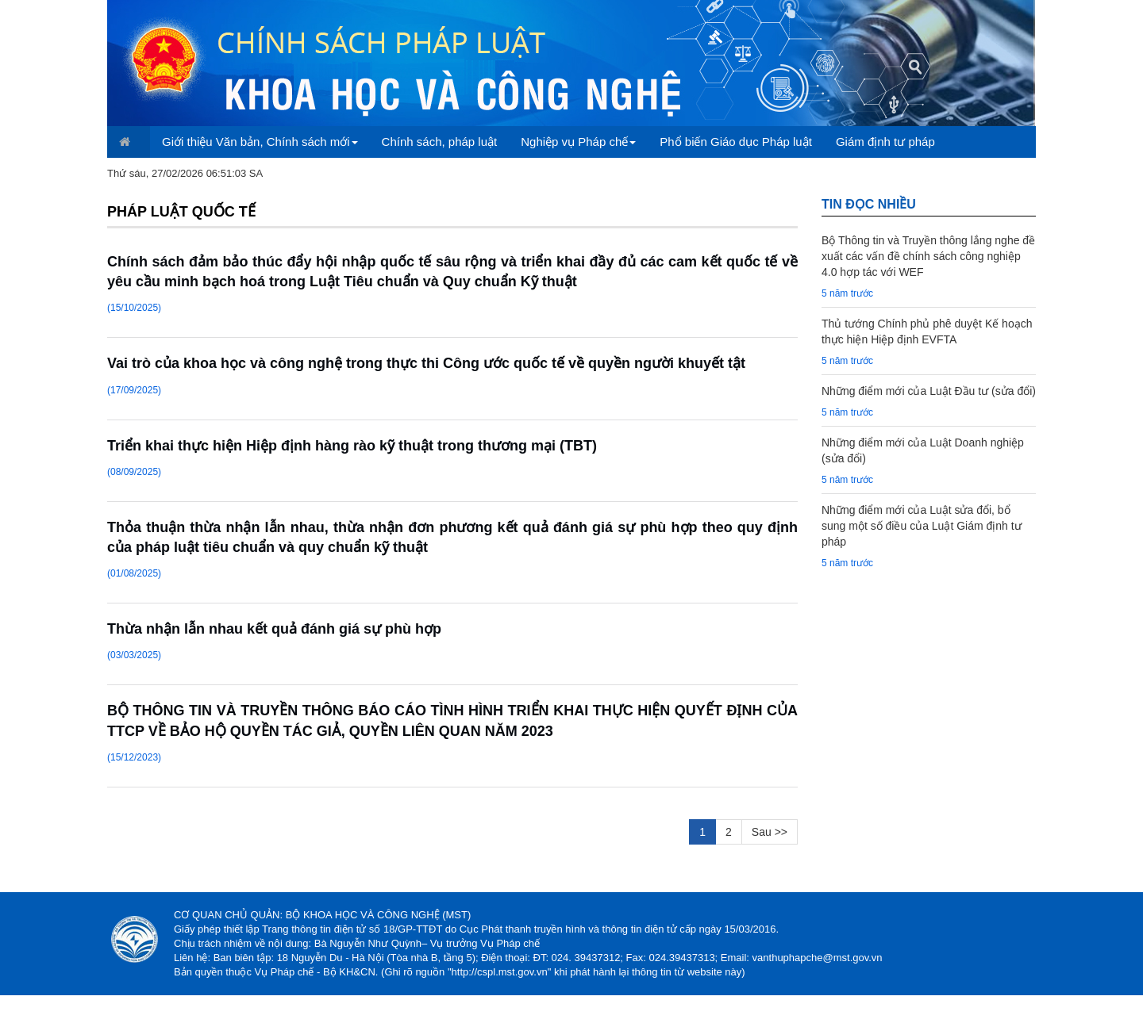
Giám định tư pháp (885, 141)
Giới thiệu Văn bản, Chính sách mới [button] (260, 141)
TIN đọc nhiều (869, 204)
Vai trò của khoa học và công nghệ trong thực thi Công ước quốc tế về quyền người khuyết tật (426, 363)
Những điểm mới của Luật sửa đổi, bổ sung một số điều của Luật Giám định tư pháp (922, 526)
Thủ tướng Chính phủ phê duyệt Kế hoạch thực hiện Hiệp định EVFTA (927, 331)
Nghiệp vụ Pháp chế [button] (578, 141)
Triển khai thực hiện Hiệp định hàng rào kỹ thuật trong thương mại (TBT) (352, 446)
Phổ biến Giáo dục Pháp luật (736, 141)
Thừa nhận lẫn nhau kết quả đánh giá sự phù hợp (274, 629)
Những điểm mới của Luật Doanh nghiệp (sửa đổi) (923, 450)
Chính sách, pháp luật (440, 141)
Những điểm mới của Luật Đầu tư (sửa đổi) (929, 391)
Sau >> (769, 832)
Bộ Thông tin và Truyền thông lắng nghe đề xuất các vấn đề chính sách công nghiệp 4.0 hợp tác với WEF (928, 256)
